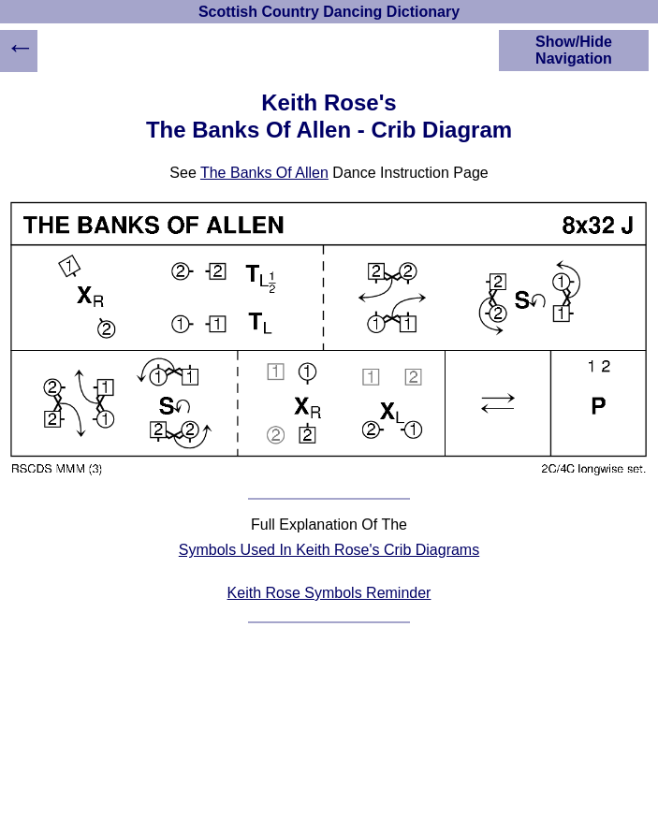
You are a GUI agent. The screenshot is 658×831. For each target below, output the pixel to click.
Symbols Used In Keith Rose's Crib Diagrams (329, 550)
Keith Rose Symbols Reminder (329, 593)
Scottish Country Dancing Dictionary (329, 12)
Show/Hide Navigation (573, 50)
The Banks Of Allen (264, 173)
